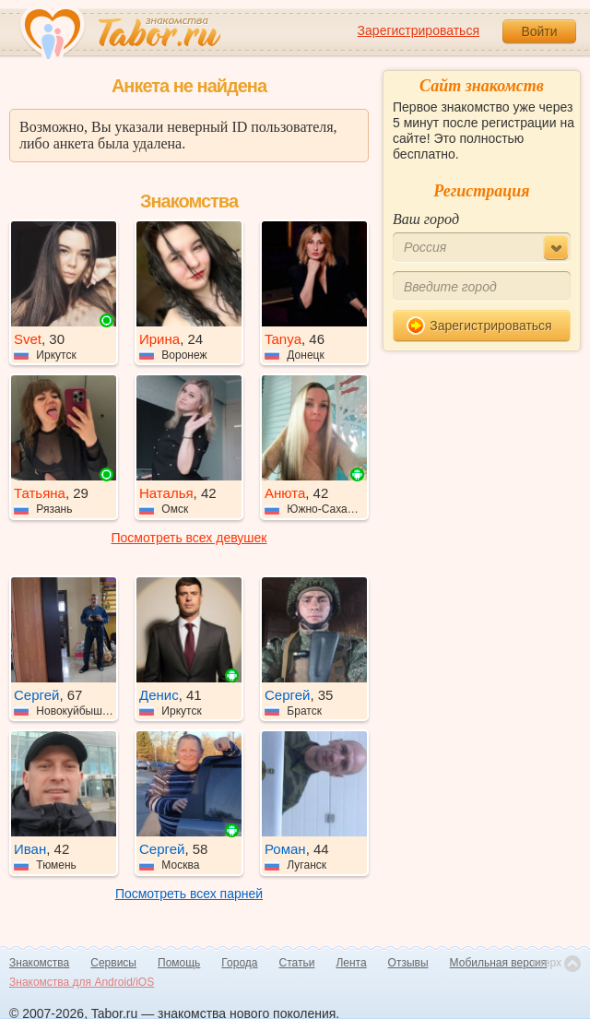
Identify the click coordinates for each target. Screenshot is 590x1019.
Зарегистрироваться (418, 30)
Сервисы (113, 962)
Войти (539, 31)
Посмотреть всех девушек (189, 537)
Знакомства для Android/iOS (81, 982)
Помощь (179, 962)
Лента (351, 962)
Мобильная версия (499, 962)
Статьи (297, 962)
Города (239, 962)
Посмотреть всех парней (189, 893)
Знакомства (39, 962)
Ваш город (426, 219)
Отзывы (408, 962)
